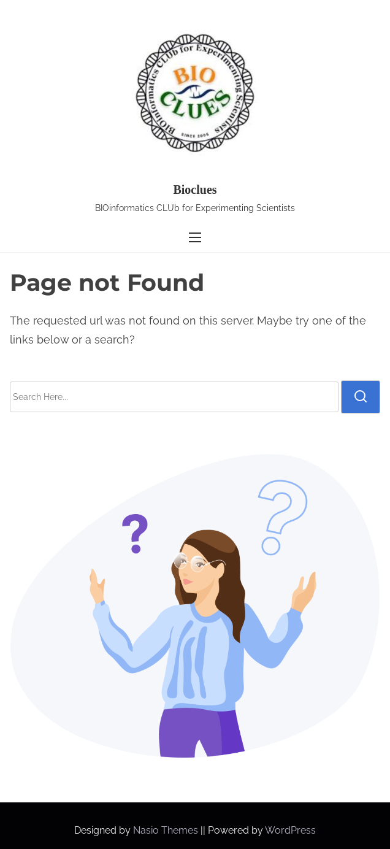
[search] (360, 396)
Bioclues (194, 189)
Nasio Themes (167, 830)
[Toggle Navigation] (195, 237)
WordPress (290, 830)
